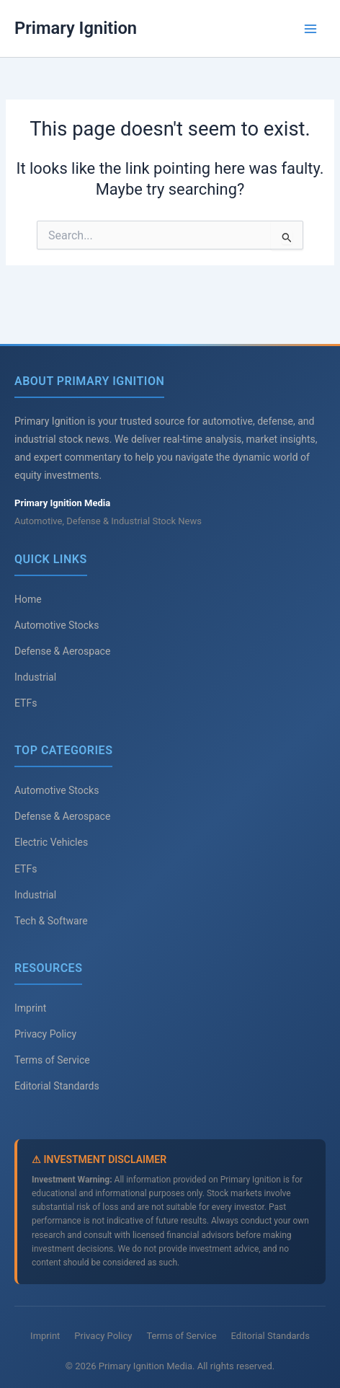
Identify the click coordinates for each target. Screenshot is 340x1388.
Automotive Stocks (56, 625)
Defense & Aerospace (62, 651)
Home (28, 599)
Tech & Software (51, 921)
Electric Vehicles (51, 842)
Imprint (30, 1008)
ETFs (25, 703)
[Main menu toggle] (310, 29)
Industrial (35, 677)
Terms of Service (52, 1060)
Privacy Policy (45, 1034)
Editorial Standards (56, 1086)
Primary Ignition (75, 28)
